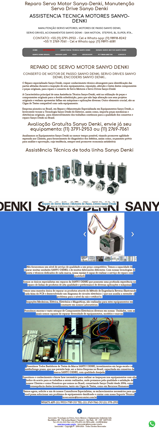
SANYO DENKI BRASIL (41, 54)
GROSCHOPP (87, 54)
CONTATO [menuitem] (122, 54)
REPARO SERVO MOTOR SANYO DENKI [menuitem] (111, 50)
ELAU (74, 54)
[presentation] (85, 234)
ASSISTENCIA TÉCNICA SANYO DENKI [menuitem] (75, 50)
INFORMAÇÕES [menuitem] (49, 50)
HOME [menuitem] (35, 50)
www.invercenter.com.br (67, 424)
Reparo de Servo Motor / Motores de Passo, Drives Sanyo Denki (79, 203)
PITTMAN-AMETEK (105, 54)
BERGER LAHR (61, 54)
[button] (84, 259)
